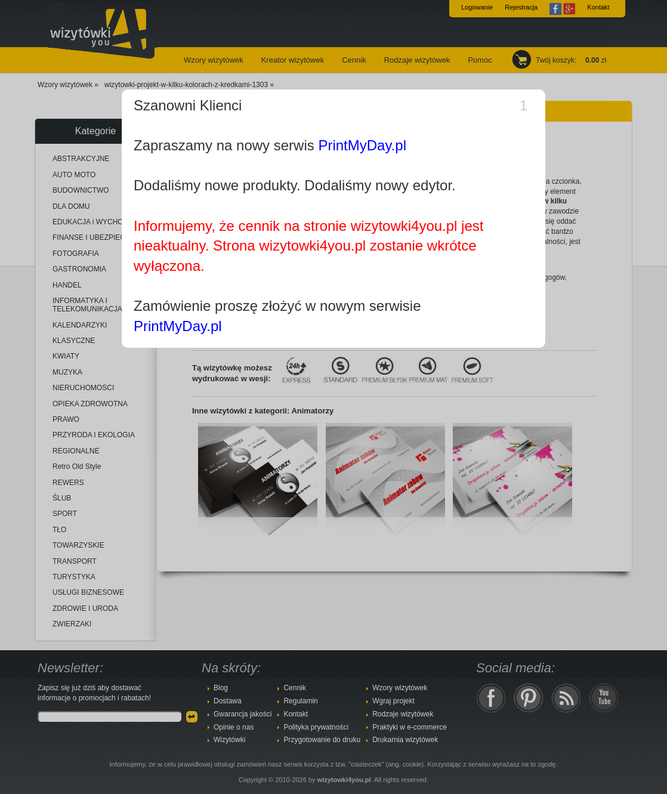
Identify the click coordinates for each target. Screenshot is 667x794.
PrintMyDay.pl (362, 145)
